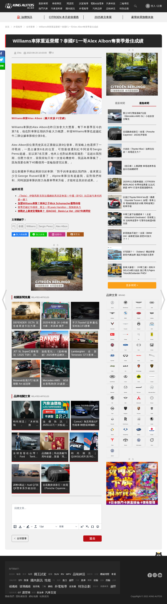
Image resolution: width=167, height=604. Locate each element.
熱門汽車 (43, 8)
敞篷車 (12, 574)
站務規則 (44, 596)
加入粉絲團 (20, 234)
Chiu (19, 53)
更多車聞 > (132, 285)
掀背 (34, 592)
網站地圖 (33, 596)
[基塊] (68, 526)
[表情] (97, 526)
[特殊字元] (92, 526)
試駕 (96, 574)
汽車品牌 (97, 8)
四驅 (108, 580)
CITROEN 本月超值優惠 (64, 17)
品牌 (114, 580)
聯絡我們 (9, 596)
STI (20, 580)
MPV (68, 574)
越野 (71, 580)
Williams (31, 226)
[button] (21, 526)
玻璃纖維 (25, 586)
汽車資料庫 (56, 8)
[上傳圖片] (15, 526)
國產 (59, 580)
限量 (26, 580)
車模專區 (56, 3)
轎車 (90, 580)
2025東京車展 (103, 17)
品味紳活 (110, 8)
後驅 (102, 580)
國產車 (90, 574)
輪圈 (30, 574)
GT (19, 592)
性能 (48, 580)
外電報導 (83, 8)
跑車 (83, 580)
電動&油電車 (97, 3)
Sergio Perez (46, 226)
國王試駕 (40, 574)
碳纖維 (13, 586)
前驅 (96, 580)
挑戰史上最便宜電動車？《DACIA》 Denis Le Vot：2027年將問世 (54, 211)
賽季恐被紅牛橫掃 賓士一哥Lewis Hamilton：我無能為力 (49, 207)
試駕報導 (83, 3)
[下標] (87, 526)
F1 (14, 226)
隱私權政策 (21, 596)
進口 (64, 580)
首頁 (7, 27)
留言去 (75, 234)
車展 (113, 574)
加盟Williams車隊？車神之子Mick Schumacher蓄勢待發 (49, 203)
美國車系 (104, 586)
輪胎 (19, 574)
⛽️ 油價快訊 (24, 17)
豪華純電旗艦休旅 (142, 17)
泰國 (20, 226)
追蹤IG (57, 234)
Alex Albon (61, 226)
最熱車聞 (144, 103)
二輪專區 (124, 3)
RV (62, 574)
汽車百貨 (50, 592)
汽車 (77, 580)
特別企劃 (124, 8)
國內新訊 (70, 8)
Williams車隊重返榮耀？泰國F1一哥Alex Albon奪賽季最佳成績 (68, 27)
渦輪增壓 (13, 580)
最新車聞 (43, 3)
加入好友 (38, 234)
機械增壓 (104, 574)
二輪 (44, 586)
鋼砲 (50, 586)
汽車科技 (110, 3)
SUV (56, 574)
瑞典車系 (13, 592)
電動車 (95, 586)
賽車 (24, 574)
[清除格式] (35, 526)
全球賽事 (30, 27)
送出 (92, 538)
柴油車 (40, 592)
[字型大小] (48, 526)
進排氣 (36, 586)
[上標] (82, 526)
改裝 (50, 574)
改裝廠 (72, 586)
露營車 (26, 592)
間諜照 (70, 3)
